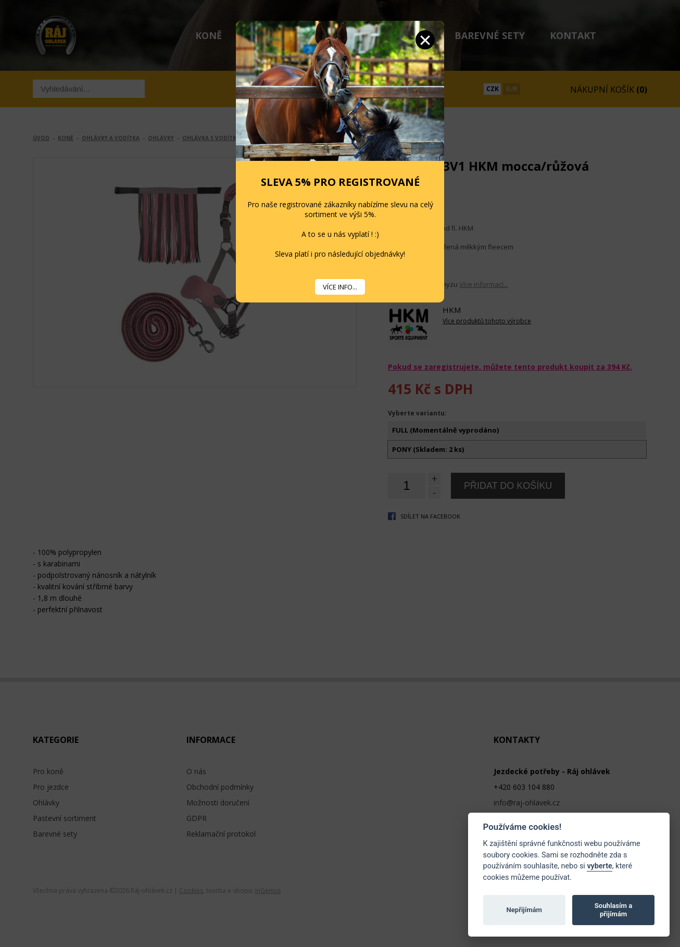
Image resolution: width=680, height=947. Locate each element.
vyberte (599, 866)
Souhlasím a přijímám (613, 910)
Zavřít (425, 39)
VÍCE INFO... (340, 287)
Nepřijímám (524, 910)
